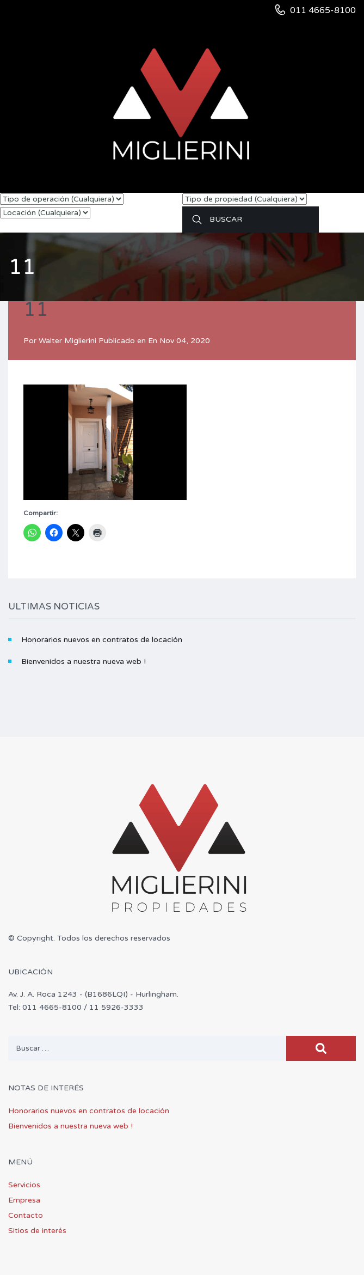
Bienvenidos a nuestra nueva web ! (83, 661)
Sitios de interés (37, 1230)
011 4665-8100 (323, 10)
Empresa (24, 1200)
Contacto (25, 1215)
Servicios (24, 1184)
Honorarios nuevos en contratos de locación (101, 639)
